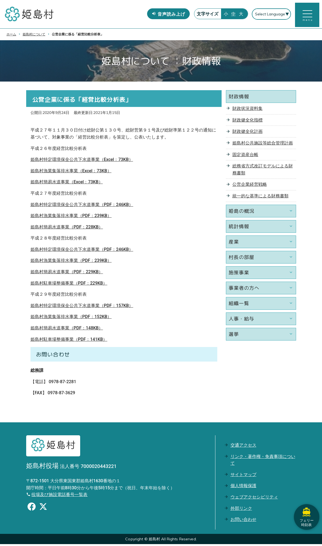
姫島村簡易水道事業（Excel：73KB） (66, 183)
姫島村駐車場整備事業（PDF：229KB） (68, 284)
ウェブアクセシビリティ (254, 498)
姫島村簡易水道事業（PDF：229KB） (66, 273)
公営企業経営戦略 (249, 186)
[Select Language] (271, 15)
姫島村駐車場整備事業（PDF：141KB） (68, 340)
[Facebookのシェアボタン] (32, 509)
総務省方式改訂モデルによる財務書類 (262, 171)
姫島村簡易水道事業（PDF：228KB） (66, 228)
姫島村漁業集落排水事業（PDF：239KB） (71, 262)
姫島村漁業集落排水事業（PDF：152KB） (71, 318)
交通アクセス (243, 446)
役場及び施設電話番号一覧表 (59, 496)
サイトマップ (243, 476)
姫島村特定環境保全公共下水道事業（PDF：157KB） (81, 307)
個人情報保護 (243, 487)
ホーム (11, 36)
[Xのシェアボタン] (43, 509)
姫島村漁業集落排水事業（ (56, 217)
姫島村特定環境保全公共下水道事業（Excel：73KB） (81, 161)
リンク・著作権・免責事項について (263, 462)
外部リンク (241, 510)
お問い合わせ (243, 521)
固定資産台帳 (245, 156)
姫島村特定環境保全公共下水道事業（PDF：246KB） (81, 206)
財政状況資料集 (247, 110)
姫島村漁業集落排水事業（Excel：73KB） (70, 172)
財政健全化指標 (247, 121)
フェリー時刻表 (305, 511)
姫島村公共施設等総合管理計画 (262, 144)
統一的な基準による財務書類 (260, 197)
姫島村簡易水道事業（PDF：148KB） (66, 329)
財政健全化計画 (247, 133)
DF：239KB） (98, 217)
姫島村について (34, 36)
